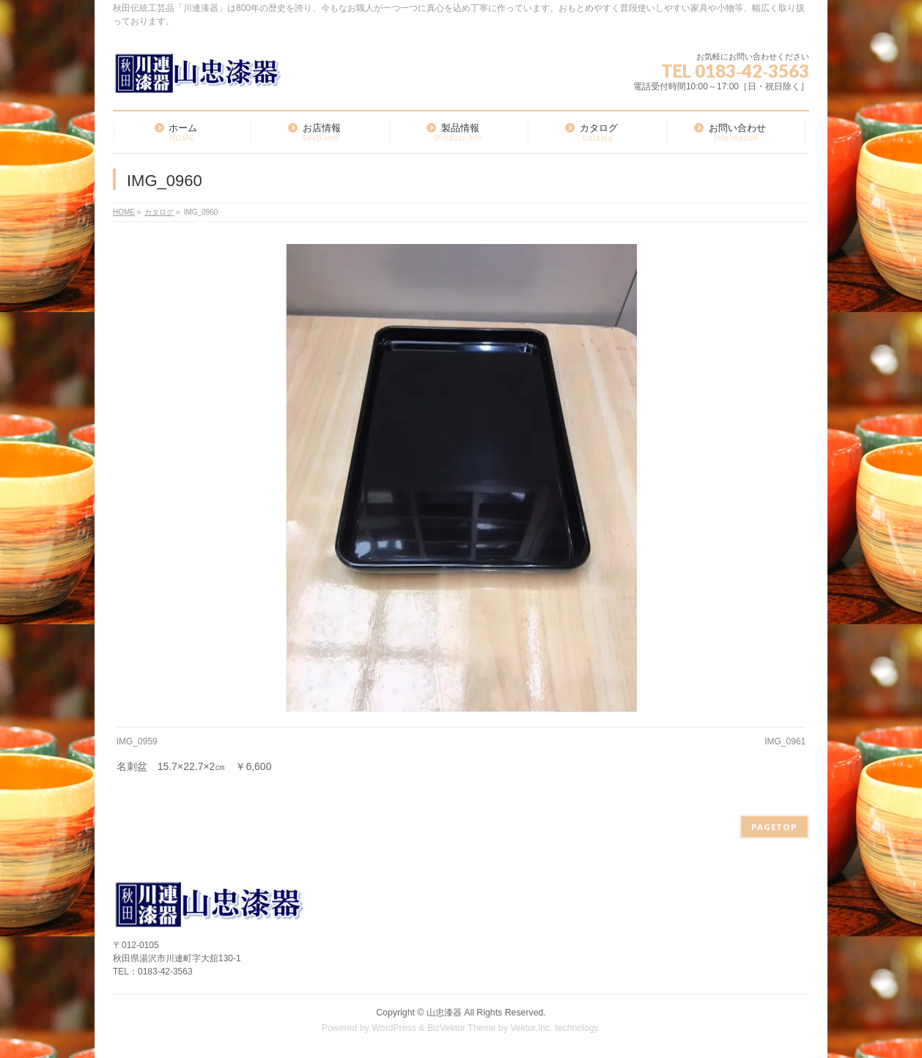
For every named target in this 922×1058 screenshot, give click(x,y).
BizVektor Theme (461, 1028)
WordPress (394, 1028)
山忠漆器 (444, 1012)
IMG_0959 (137, 741)
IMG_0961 (784, 741)
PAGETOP (774, 827)
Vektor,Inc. (531, 1028)
